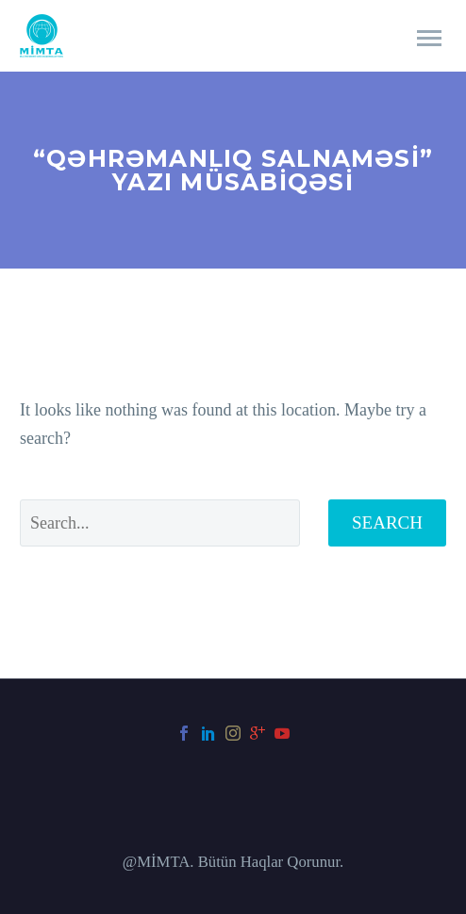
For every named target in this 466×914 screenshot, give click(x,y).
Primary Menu (429, 38)
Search (387, 522)
